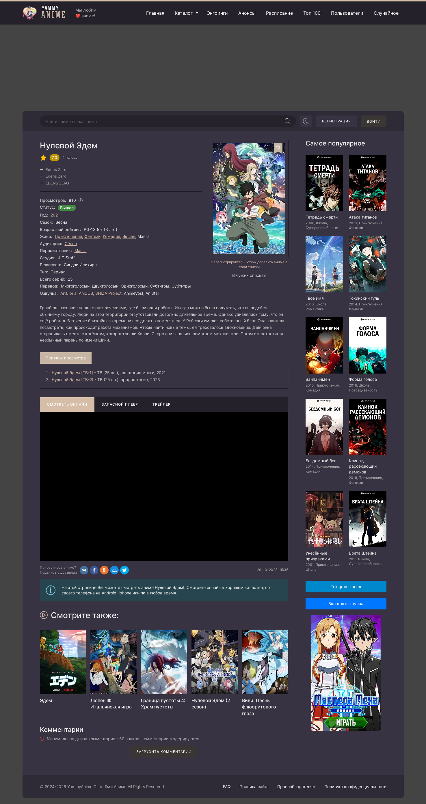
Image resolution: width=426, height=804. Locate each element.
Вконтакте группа (345, 603)
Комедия (111, 236)
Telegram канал (346, 586)
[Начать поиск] (288, 121)
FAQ (227, 786)
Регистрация (336, 121)
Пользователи (347, 13)
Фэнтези (92, 236)
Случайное (386, 13)
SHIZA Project (108, 293)
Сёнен (71, 243)
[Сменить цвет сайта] (306, 121)
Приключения (68, 236)
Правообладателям (296, 786)
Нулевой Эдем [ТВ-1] (72, 372)
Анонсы (247, 13)
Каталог (184, 13)
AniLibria (68, 293)
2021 (55, 214)
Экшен (128, 236)
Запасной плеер (120, 404)
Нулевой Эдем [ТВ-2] (72, 379)
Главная (155, 13)
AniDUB (86, 293)
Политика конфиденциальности (355, 786)
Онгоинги (217, 13)
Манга (81, 250)
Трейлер (161, 404)
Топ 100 (312, 13)
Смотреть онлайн (67, 404)
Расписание (279, 13)
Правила (254, 786)
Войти (374, 121)
